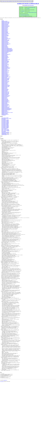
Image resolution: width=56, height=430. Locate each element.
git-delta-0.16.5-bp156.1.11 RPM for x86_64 (28, 3)
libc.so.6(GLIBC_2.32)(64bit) (5, 126)
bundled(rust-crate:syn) (4, 97)
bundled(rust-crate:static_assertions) (6, 95)
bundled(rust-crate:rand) (4, 83)
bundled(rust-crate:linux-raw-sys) (5, 68)
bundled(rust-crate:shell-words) (5, 93)
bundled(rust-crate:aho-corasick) (5, 22)
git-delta (3, 20)
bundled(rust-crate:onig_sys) (5, 73)
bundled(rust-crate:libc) (4, 65)
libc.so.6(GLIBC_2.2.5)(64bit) (5, 122)
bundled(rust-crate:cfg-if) (5, 37)
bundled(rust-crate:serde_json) (5, 92)
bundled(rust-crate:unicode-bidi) (5, 107)
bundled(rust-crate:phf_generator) (6, 78)
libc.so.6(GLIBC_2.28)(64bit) (5, 123)
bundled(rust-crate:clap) (4, 39)
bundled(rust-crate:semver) (5, 90)
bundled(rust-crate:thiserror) (5, 101)
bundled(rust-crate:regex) (5, 84)
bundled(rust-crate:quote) (5, 82)
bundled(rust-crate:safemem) (5, 89)
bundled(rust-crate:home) (5, 58)
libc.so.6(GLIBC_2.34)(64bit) (5, 127)
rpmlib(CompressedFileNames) (5, 132)
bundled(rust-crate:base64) (5, 30)
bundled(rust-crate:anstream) (5, 24)
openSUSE (28, 8)
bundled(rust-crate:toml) (4, 106)
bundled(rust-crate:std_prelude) (5, 96)
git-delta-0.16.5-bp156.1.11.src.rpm (32, 12)
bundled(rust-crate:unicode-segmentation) (6, 109)
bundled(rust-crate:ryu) (4, 88)
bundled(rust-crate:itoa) (4, 63)
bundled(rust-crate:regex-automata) (6, 85)
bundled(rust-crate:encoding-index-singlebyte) (7, 50)
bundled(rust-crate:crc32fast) (5, 44)
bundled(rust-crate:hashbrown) (5, 57)
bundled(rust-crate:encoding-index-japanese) (7, 48)
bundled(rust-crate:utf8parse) (5, 111)
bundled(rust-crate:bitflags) (5, 32)
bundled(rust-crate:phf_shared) (5, 79)
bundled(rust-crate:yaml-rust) (5, 114)
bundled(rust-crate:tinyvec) (5, 105)
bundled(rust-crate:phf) (4, 77)
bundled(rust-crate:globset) (5, 56)
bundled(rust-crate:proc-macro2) (5, 81)
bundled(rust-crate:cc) (4, 36)
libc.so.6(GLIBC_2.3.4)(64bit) (5, 125)
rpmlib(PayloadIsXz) (4, 134)
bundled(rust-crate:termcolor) (5, 100)
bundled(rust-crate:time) (4, 103)
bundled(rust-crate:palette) (5, 74)
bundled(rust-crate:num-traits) (5, 71)
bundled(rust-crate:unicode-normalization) (7, 108)
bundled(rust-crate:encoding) (5, 47)
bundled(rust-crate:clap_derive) (5, 40)
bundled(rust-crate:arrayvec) (5, 28)
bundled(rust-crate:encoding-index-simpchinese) (7, 49)
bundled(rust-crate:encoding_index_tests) (6, 51)
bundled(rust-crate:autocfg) (5, 29)
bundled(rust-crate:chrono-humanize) (6, 38)
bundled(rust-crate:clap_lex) (5, 41)
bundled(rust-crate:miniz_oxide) (5, 70)
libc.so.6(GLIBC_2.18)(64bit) (5, 121)
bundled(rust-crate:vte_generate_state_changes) (7, 112)
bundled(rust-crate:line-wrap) (5, 67)
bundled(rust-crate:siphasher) (5, 94)
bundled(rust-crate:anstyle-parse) (5, 25)
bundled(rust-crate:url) (4, 110)
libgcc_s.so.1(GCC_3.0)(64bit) (5, 129)
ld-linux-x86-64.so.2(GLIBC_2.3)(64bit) (6, 118)
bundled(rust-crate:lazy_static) (5, 64)
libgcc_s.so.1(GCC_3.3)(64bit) (5, 130)
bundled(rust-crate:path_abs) (5, 75)
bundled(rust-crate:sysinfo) (5, 99)
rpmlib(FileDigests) (4, 133)
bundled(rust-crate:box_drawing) (5, 33)
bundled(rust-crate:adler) (4, 21)
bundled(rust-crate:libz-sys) (5, 66)
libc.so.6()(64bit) (4, 119)
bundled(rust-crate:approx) (5, 27)
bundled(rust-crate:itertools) (5, 62)
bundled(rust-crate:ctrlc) (4, 45)
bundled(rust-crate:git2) (4, 55)
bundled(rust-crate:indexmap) (5, 60)
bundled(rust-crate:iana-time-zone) (6, 59)
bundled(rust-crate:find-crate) (5, 52)
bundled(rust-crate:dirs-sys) (5, 46)
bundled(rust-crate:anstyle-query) (5, 26)
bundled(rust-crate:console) (5, 43)
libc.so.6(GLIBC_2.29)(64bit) (5, 124)
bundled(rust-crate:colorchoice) (5, 42)
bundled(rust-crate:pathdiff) (5, 76)
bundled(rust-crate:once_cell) (5, 72)
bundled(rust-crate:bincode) (5, 31)
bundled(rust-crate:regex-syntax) (5, 86)
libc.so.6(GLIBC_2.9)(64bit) (5, 128)
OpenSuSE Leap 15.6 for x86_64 (29, 5)
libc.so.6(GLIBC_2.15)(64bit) (5, 120)
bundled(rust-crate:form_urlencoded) (6, 54)
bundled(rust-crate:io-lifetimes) (5, 61)
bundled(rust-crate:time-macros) (5, 104)
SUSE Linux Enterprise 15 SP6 (31, 7)
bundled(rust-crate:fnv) (4, 53)
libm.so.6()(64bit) (4, 131)
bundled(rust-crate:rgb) (4, 87)
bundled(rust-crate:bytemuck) (5, 35)
